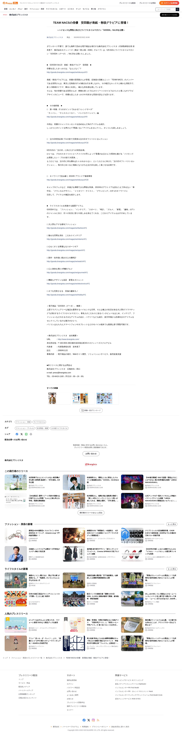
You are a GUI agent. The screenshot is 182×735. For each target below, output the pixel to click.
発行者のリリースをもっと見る (91, 513)
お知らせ (70, 699)
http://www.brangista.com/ (68, 339)
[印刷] (31, 434)
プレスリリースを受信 (147, 3)
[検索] (177, 9)
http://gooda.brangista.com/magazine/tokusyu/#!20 (67, 180)
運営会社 (56, 727)
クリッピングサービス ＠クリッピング (129, 680)
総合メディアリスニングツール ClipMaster (130, 684)
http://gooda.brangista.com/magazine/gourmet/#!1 (67, 273)
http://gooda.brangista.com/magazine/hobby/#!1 (66, 295)
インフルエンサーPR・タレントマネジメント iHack (134, 691)
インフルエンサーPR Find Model (127, 688)
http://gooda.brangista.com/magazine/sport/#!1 (66, 250)
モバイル (86, 9)
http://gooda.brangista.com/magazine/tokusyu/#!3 (67, 72)
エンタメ (12, 9)
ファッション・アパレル (25, 428)
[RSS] (98, 720)
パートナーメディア (26, 690)
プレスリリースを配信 (127, 3)
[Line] (26, 434)
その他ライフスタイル (59, 428)
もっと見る (172, 524)
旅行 (26, 9)
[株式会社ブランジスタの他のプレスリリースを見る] (169, 15)
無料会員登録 (72, 680)
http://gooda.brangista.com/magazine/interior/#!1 (67, 239)
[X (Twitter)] (21, 434)
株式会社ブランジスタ (55, 37)
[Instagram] (93, 720)
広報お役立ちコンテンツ (27, 698)
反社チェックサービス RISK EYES (127, 699)
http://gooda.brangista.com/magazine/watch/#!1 (66, 261)
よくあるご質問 (72, 695)
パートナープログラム (71, 727)
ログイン (70, 684)
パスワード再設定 (73, 688)
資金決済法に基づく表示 (120, 727)
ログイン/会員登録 (169, 3)
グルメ (20, 9)
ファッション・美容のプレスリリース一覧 (26, 658)
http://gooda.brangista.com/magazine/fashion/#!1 (67, 228)
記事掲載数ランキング (27, 694)
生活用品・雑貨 (42, 428)
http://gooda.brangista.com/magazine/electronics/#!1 (68, 284)
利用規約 (85, 727)
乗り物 (93, 9)
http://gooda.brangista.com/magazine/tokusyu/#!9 (67, 117)
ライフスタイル (51, 9)
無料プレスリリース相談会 (76, 706)
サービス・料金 (24, 683)
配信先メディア (24, 687)
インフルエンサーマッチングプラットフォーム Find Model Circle (138, 695)
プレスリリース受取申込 (76, 702)
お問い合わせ (91, 454)
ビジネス (71, 9)
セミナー (70, 710)
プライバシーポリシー (100, 727)
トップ (5, 658)
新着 (5, 9)
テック (78, 9)
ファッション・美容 (36, 9)
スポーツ (62, 9)
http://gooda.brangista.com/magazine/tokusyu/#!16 (67, 143)
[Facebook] (17, 434)
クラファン (102, 9)
